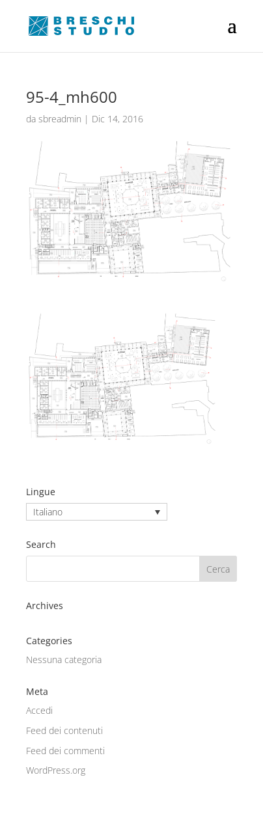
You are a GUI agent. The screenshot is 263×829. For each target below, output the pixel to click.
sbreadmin (59, 119)
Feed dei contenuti (64, 730)
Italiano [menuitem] (47, 512)
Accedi (39, 710)
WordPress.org (55, 770)
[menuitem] (96, 512)
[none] (96, 512)
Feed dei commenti (65, 750)
